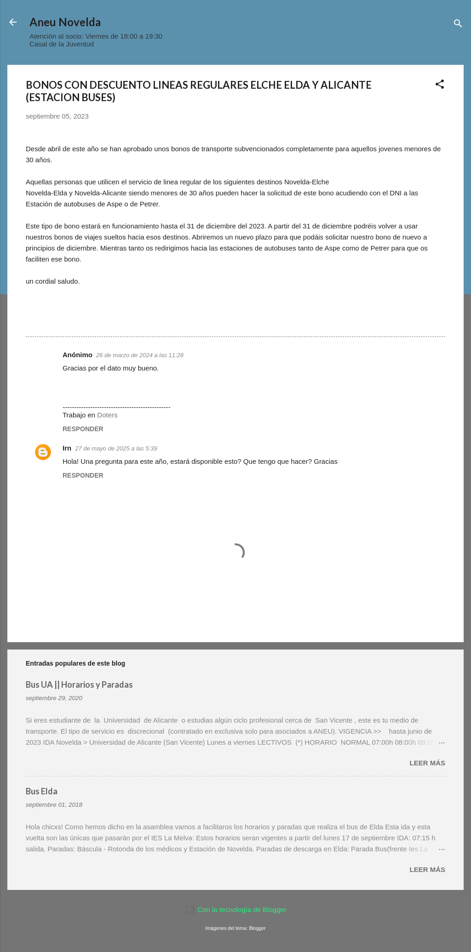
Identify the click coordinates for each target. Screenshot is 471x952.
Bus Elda (41, 791)
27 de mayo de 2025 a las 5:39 (116, 448)
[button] (439, 86)
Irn (67, 448)
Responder (83, 429)
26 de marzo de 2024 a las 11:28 (140, 355)
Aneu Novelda (65, 22)
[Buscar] (458, 25)
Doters (107, 415)
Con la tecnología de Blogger (235, 909)
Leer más (427, 763)
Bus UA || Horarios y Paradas (79, 684)
